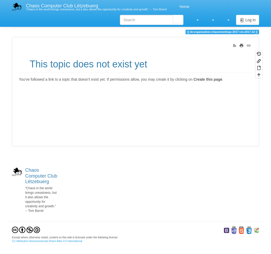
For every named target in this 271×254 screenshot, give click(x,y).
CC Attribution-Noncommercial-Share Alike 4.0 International (47, 241)
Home (183, 7)
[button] (195, 20)
